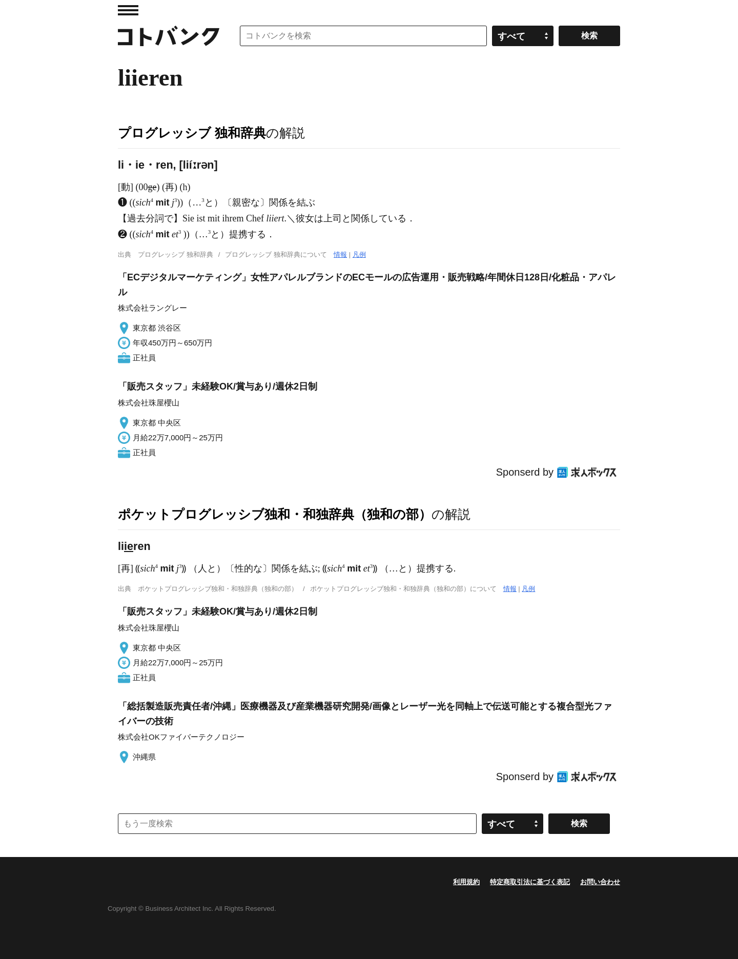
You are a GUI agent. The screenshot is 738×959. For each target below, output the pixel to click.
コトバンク (168, 36)
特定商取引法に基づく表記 (530, 882)
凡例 (359, 254)
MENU (128, 10)
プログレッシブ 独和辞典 (192, 133)
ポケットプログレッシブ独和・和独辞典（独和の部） (275, 514)
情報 (340, 254)
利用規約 (466, 882)
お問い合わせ (600, 882)
